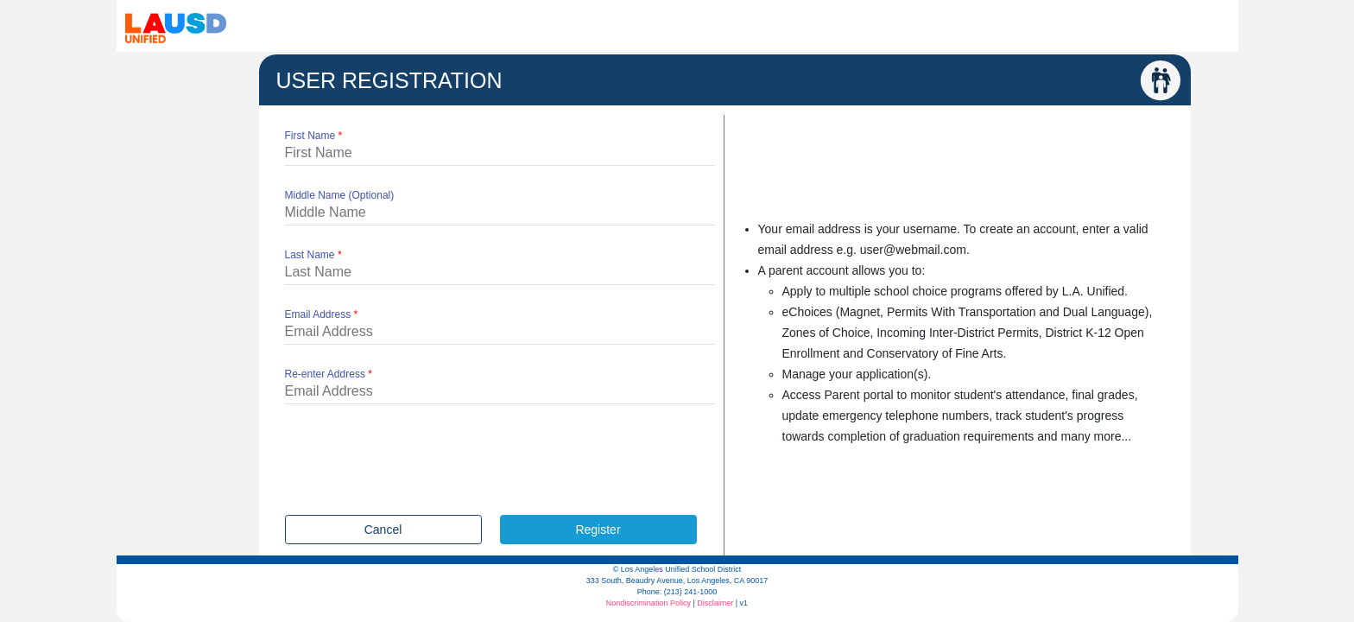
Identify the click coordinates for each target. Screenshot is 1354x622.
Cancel (383, 529)
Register (597, 529)
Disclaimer (715, 603)
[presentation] (416, 464)
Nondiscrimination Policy (648, 603)
